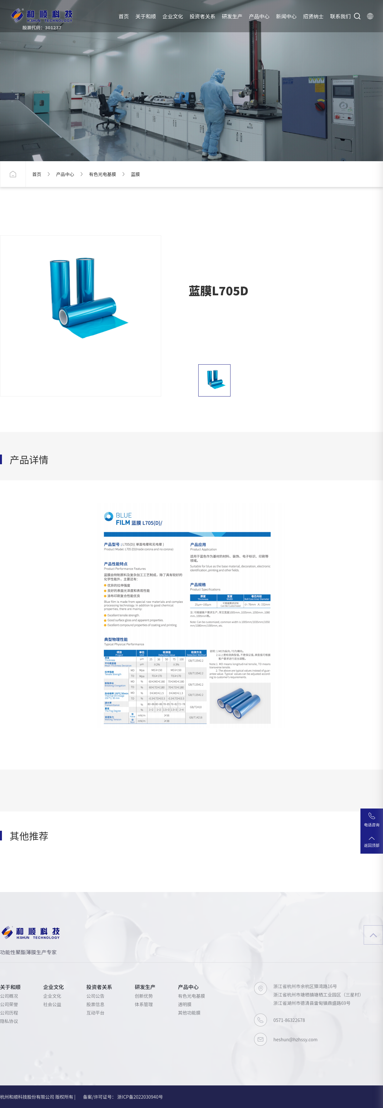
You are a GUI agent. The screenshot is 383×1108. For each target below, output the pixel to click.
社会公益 (52, 1004)
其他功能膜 (189, 1012)
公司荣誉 (9, 1004)
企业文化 (172, 16)
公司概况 (9, 996)
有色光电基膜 (102, 174)
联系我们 (340, 16)
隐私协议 (9, 1021)
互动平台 (95, 1012)
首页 (124, 16)
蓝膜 (135, 174)
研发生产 (232, 16)
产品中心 (259, 16)
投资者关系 (202, 16)
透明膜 (185, 1004)
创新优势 (144, 996)
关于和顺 (145, 16)
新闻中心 (286, 16)
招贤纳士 (313, 16)
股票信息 (95, 1004)
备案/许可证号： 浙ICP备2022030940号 (123, 1096)
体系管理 (144, 1004)
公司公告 (95, 996)
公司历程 (9, 1012)
